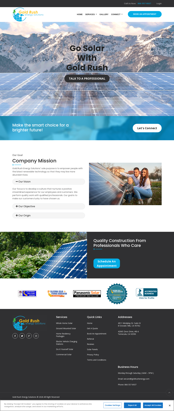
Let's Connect (143, 128)
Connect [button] (116, 14)
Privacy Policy (93, 358)
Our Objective (25, 206)
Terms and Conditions (96, 363)
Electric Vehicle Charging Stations (66, 346)
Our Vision (23, 181)
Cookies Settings (112, 405)
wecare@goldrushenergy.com (136, 382)
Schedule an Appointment (108, 264)
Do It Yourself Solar (64, 353)
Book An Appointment (144, 14)
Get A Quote (92, 332)
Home (89, 327)
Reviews (90, 348)
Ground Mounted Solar (66, 332)
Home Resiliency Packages (63, 338)
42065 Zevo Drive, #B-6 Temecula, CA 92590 (128, 336)
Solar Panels (92, 353)
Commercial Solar (64, 358)
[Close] (170, 405)
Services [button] (90, 14)
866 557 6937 (130, 388)
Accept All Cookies (153, 405)
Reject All (132, 405)
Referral (90, 342)
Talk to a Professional (87, 79)
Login (159, 3)
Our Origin (23, 215)
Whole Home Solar (64, 327)
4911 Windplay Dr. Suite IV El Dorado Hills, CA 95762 (129, 328)
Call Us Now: (137, 3)
